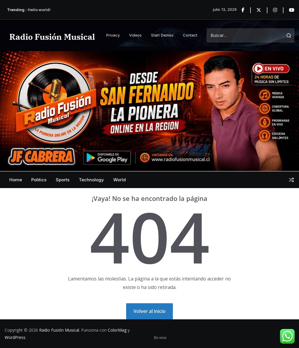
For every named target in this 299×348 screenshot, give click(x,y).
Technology (91, 179)
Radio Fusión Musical (52, 36)
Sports (62, 179)
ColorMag (117, 330)
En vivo (160, 337)
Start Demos (162, 35)
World (119, 179)
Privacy (113, 35)
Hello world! (39, 9)
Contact (190, 35)
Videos (135, 35)
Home (15, 179)
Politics (38, 179)
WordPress (15, 337)
